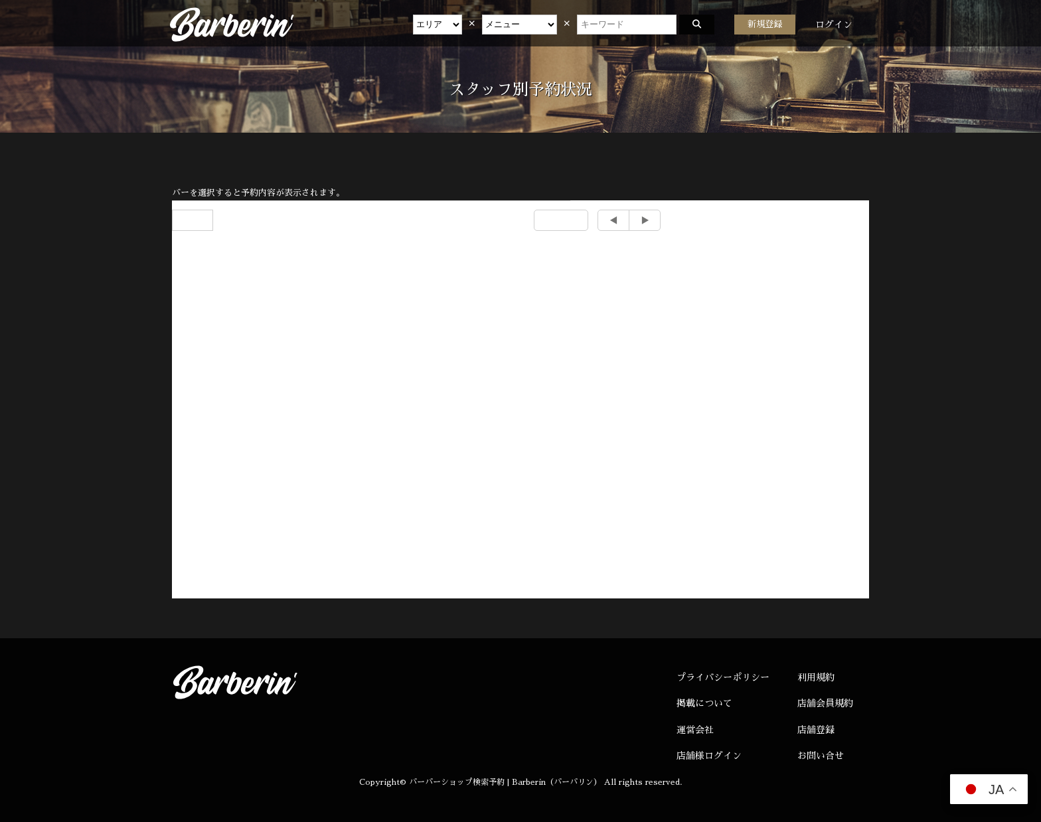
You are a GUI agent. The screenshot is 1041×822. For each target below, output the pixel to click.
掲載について (704, 703)
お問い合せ (820, 755)
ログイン (833, 24)
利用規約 (816, 677)
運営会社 (695, 729)
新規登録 (765, 24)
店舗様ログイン (709, 755)
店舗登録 (816, 729)
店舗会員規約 (825, 703)
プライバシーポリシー (723, 677)
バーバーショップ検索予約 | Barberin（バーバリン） (505, 782)
